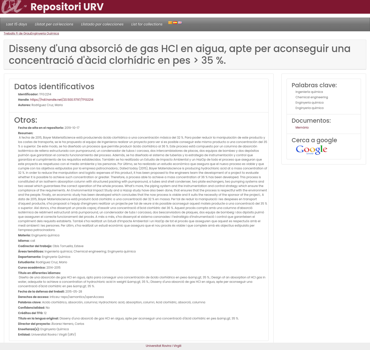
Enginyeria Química (45, 33)
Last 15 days (16, 24)
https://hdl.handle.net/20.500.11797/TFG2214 (61, 100)
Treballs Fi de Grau (17, 33)
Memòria (302, 127)
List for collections (146, 24)
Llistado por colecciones (102, 24)
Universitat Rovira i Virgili (163, 346)
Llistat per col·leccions (54, 24)
